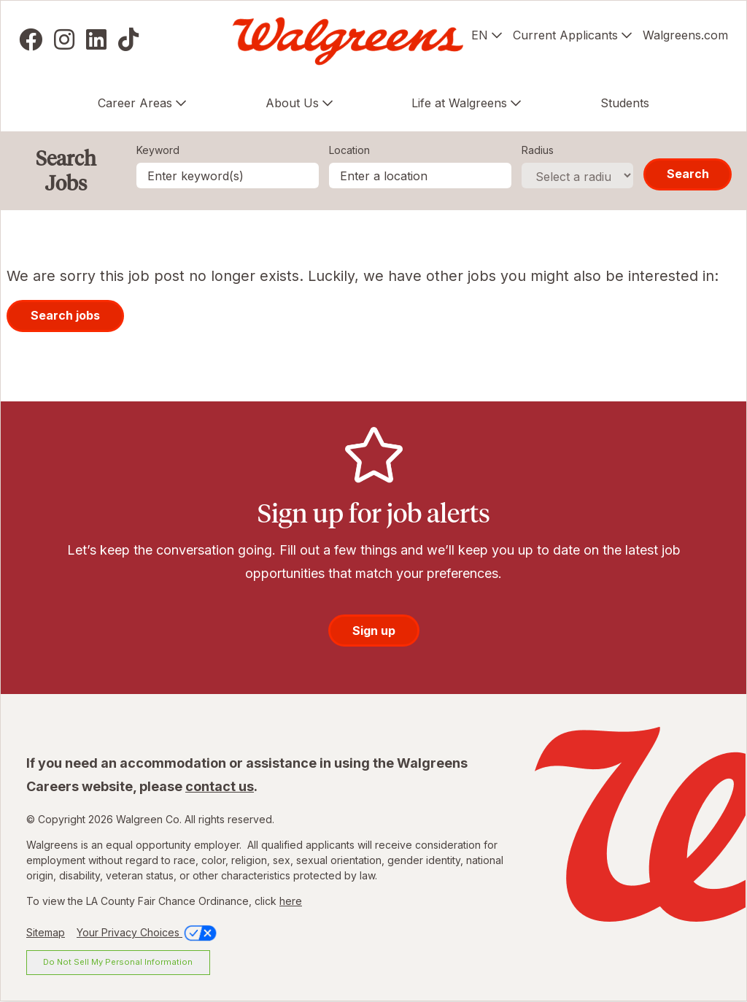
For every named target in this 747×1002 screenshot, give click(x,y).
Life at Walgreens (459, 103)
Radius (538, 150)
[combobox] (420, 175)
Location (349, 150)
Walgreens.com (685, 35)
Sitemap (45, 932)
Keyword (157, 150)
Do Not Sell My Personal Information (118, 962)
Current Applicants (565, 35)
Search (688, 173)
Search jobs (65, 315)
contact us (219, 786)
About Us (292, 103)
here (290, 901)
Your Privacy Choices (148, 932)
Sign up (373, 630)
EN (479, 35)
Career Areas (135, 103)
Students (624, 103)
